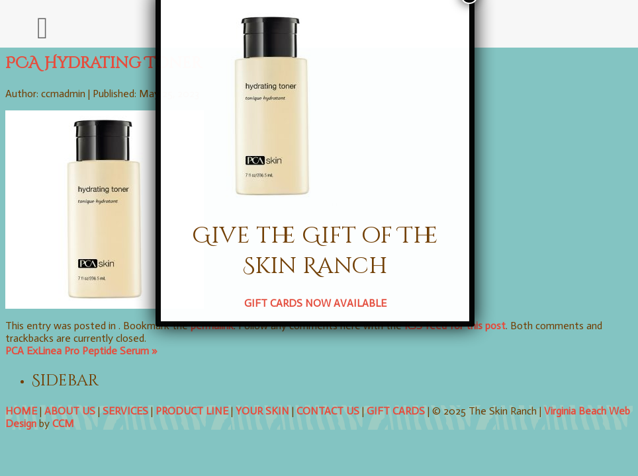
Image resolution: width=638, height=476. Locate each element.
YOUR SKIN (262, 411)
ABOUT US (69, 411)
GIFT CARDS (396, 411)
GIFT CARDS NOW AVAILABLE (282, 219)
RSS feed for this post (455, 325)
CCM (63, 423)
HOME (21, 411)
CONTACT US (327, 411)
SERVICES (125, 411)
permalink (212, 325)
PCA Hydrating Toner (103, 63)
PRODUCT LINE (192, 411)
